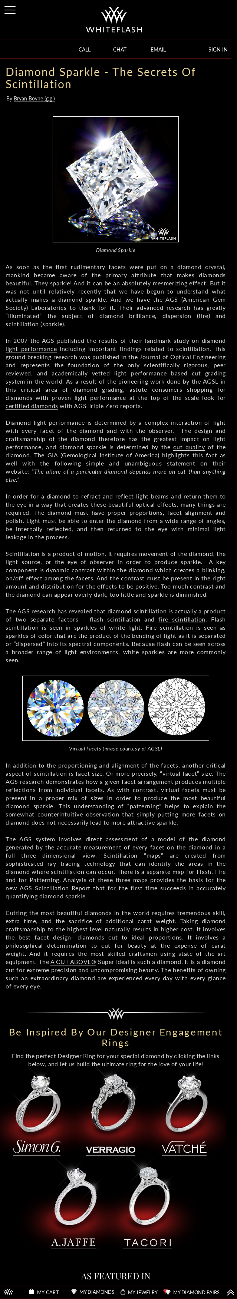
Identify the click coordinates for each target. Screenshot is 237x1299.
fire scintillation (181, 619)
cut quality (189, 446)
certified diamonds (32, 405)
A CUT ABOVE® (73, 961)
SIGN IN (218, 49)
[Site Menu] (11, 8)
